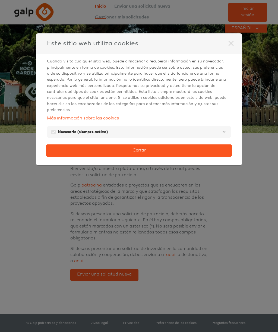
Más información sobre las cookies (83, 118)
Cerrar (139, 150)
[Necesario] (224, 132)
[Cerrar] (231, 43)
